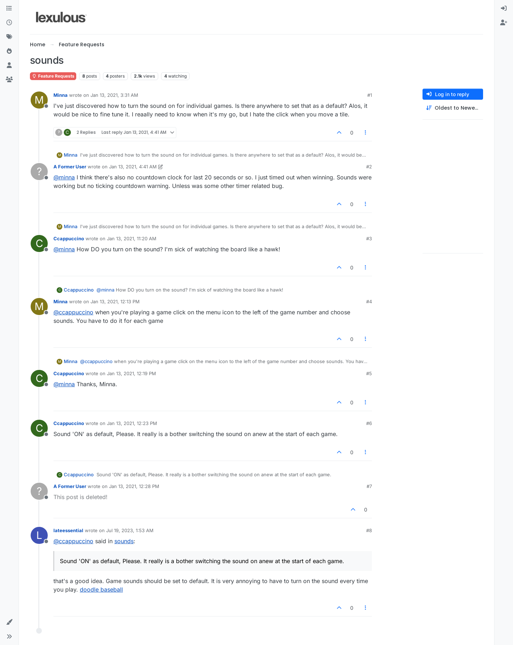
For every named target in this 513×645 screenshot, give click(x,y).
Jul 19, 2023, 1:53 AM (130, 530)
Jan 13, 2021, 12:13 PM (115, 301)
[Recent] (9, 22)
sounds (124, 541)
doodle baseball (101, 589)
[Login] (503, 8)
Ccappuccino (68, 238)
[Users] (9, 65)
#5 (369, 373)
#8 (369, 530)
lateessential (68, 530)
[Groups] (9, 79)
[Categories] (9, 8)
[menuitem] (503, 8)
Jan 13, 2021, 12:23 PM (132, 423)
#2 (369, 166)
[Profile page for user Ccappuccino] (39, 243)
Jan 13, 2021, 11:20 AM (131, 238)
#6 (369, 423)
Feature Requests (53, 76)
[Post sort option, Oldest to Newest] (453, 108)
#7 (369, 486)
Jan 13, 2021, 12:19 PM (131, 373)
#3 (369, 238)
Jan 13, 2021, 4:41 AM (133, 166)
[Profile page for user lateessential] (39, 535)
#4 (369, 301)
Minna (60, 95)
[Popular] (9, 51)
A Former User (69, 166)
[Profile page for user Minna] (39, 100)
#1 (369, 95)
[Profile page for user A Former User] (39, 171)
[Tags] (9, 37)
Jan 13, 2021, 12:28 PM (134, 486)
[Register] (503, 22)
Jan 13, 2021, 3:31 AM (114, 95)
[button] (9, 622)
